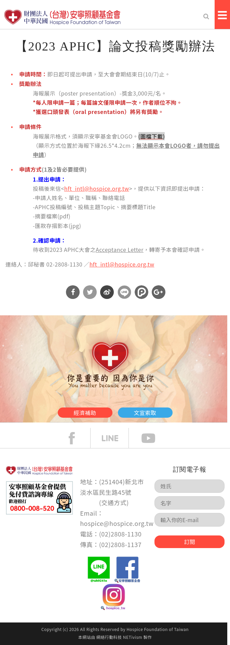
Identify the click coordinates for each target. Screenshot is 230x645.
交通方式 (113, 502)
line (115, 438)
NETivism (132, 637)
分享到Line (124, 292)
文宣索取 (145, 412)
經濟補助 (85, 412)
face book (77, 438)
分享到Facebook (73, 292)
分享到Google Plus (158, 292)
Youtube (153, 438)
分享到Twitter (90, 292)
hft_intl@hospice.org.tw (96, 188)
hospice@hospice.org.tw (116, 523)
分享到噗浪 (141, 292)
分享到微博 (107, 292)
